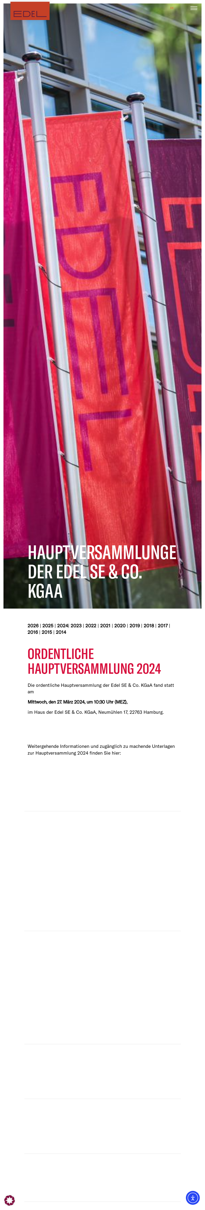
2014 (61, 632)
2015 (47, 632)
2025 (47, 626)
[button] (9, 1200)
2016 (33, 632)
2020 (120, 626)
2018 (149, 626)
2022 (90, 626)
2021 (105, 626)
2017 (163, 626)
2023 (76, 626)
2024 (62, 626)
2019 (135, 626)
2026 (33, 626)
